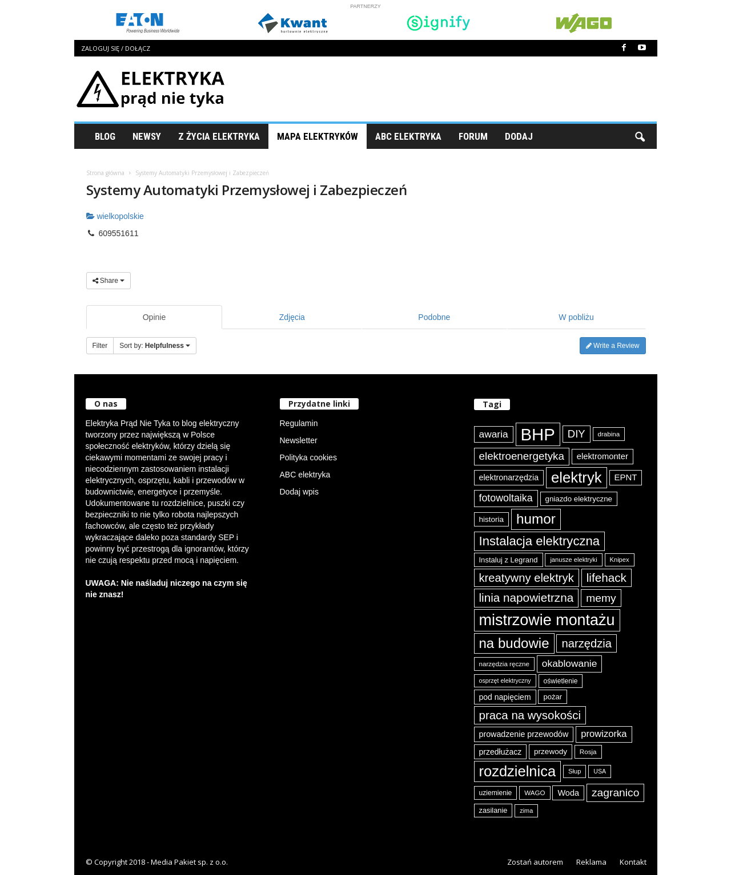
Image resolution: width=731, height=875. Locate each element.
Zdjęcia (292, 317)
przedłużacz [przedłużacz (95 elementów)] (500, 751)
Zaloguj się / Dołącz (115, 48)
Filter (100, 346)
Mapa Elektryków (317, 136)
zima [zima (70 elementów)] (526, 810)
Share (109, 281)
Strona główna (105, 173)
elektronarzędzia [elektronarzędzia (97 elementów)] (509, 477)
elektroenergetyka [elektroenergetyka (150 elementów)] (521, 456)
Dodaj (519, 136)
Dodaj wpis (299, 491)
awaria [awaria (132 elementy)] (493, 434)
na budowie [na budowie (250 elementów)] (514, 643)
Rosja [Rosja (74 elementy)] (588, 751)
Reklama (591, 862)
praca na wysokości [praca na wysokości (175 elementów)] (530, 715)
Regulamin (299, 423)
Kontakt (633, 862)
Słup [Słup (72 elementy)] (574, 771)
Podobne (434, 317)
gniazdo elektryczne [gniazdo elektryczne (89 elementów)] (578, 499)
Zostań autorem (535, 862)
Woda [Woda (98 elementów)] (568, 792)
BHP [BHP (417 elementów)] (538, 434)
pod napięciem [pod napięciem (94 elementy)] (505, 697)
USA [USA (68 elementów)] (599, 771)
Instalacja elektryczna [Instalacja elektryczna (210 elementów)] (539, 541)
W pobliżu (576, 317)
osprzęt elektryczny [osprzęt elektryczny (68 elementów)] (505, 680)
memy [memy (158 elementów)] (601, 598)
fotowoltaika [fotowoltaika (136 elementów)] (506, 498)
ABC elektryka (305, 474)
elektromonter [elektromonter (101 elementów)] (602, 456)
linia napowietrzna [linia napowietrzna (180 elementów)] (526, 597)
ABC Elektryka (408, 136)
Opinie (154, 317)
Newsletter (299, 440)
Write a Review (613, 346)
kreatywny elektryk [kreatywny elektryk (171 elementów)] (526, 578)
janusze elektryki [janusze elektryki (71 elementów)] (573, 559)
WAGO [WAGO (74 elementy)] (534, 792)
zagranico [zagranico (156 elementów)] (616, 793)
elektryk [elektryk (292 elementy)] (576, 477)
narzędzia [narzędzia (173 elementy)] (586, 643)
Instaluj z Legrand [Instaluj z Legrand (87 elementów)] (508, 560)
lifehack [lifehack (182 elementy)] (606, 577)
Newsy (146, 136)
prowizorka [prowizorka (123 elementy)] (603, 733)
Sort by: (154, 346)
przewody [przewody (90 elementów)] (550, 751)
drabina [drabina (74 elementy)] (609, 434)
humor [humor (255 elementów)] (536, 518)
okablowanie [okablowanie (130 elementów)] (569, 663)
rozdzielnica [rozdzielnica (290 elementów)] (517, 771)
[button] (639, 136)
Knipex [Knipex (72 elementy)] (619, 559)
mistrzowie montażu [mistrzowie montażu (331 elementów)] (547, 620)
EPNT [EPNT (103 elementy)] (625, 477)
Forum (473, 136)
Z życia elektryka (219, 136)
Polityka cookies (308, 457)
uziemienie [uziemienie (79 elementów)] (495, 793)
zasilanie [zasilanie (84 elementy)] (493, 810)
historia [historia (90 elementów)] (491, 519)
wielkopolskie (115, 216)
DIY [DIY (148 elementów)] (576, 434)
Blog (105, 136)
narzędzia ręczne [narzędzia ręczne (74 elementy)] (504, 663)
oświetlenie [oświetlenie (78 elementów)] (561, 681)
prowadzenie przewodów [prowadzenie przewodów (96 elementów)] (524, 734)
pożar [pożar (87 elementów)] (552, 696)
